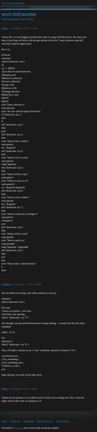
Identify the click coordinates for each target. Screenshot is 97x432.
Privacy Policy (63, 421)
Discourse (18, 428)
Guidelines (28, 421)
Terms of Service (45, 421)
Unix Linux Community (12, 3)
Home (4, 421)
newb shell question (18, 14)
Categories (15, 421)
